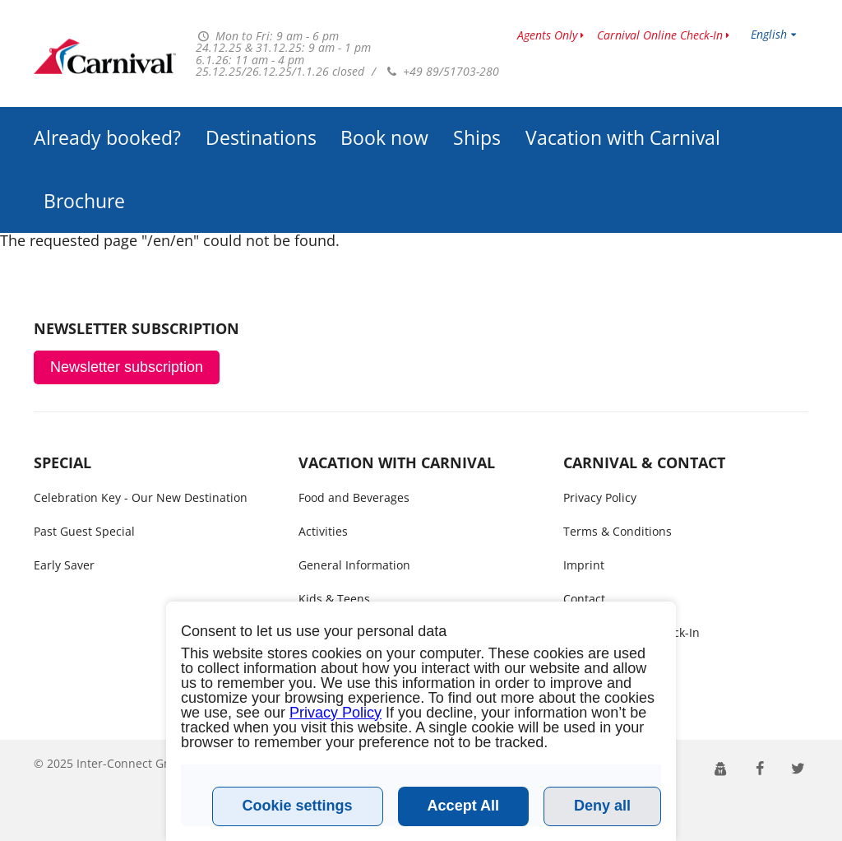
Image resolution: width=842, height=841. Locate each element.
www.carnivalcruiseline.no (105, 56)
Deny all (602, 805)
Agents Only (547, 35)
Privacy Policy (599, 497)
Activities (323, 531)
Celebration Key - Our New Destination (141, 497)
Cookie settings (298, 805)
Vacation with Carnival (622, 138)
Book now (384, 138)
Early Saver (64, 565)
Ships (477, 138)
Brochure (84, 201)
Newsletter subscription (126, 367)
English (769, 34)
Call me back (598, 666)
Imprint (583, 565)
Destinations (261, 138)
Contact (584, 598)
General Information (354, 565)
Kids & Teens (334, 598)
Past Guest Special (84, 531)
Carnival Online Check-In (660, 35)
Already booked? (107, 138)
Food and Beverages (353, 497)
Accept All (463, 805)
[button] (720, 767)
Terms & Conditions (617, 531)
